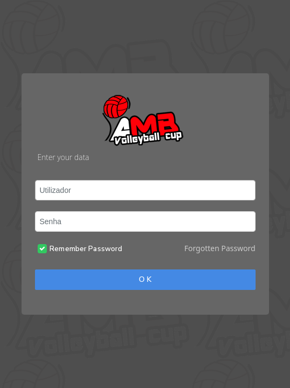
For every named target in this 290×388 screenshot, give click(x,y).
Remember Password (85, 249)
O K (145, 279)
